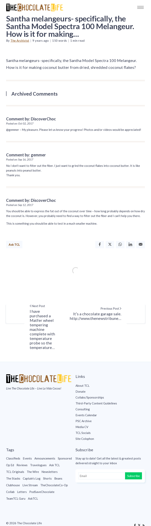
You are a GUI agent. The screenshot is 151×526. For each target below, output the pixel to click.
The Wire (33, 471)
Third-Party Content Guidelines (96, 403)
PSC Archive (84, 421)
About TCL (82, 385)
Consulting (83, 409)
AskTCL (33, 498)
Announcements (44, 458)
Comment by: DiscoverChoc (31, 118)
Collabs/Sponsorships (90, 397)
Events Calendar (86, 415)
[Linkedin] (130, 244)
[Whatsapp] (120, 244)
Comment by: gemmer (26, 154)
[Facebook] (99, 244)
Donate (81, 391)
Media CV (82, 427)
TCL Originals (15, 471)
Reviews (22, 465)
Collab (10, 492)
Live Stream (30, 485)
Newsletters (49, 471)
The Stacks (13, 478)
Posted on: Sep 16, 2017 (19, 159)
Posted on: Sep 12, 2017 (19, 205)
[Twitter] (110, 244)
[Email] (140, 244)
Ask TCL (14, 244)
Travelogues (38, 465)
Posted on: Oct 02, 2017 (19, 123)
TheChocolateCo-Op (54, 485)
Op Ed (10, 465)
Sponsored (65, 458)
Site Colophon (85, 438)
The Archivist (19, 40)
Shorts (47, 478)
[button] (140, 7)
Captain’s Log (32, 478)
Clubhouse (13, 485)
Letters (22, 492)
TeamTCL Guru (15, 498)
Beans (58, 478)
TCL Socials (83, 433)
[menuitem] (110, 386)
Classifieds (13, 458)
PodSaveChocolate (41, 492)
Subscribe (133, 476)
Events (27, 458)
